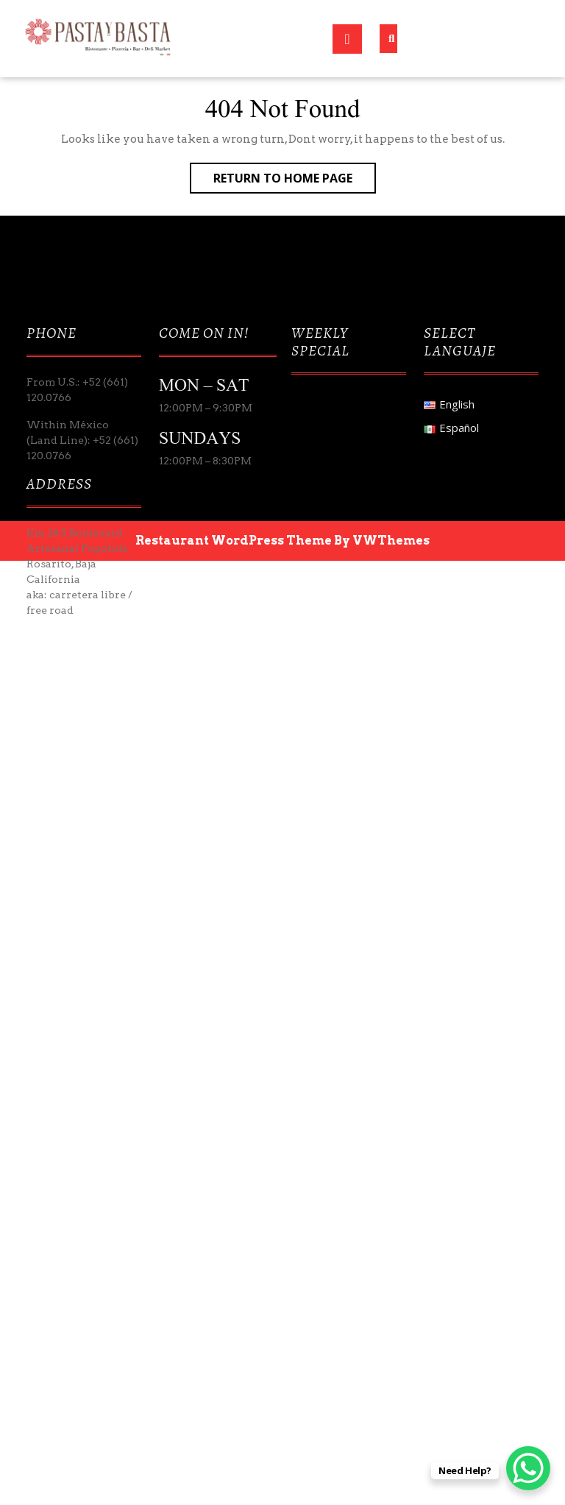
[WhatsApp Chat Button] (528, 1468)
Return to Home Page (294, 181)
